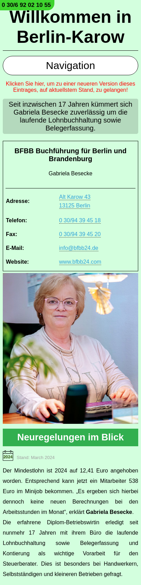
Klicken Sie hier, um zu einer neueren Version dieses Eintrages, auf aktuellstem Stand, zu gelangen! (70, 87)
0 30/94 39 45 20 (80, 234)
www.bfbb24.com (80, 262)
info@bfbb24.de (78, 248)
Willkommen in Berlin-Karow (70, 27)
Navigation (70, 65)
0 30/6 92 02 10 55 (26, 5)
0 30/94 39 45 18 (80, 220)
